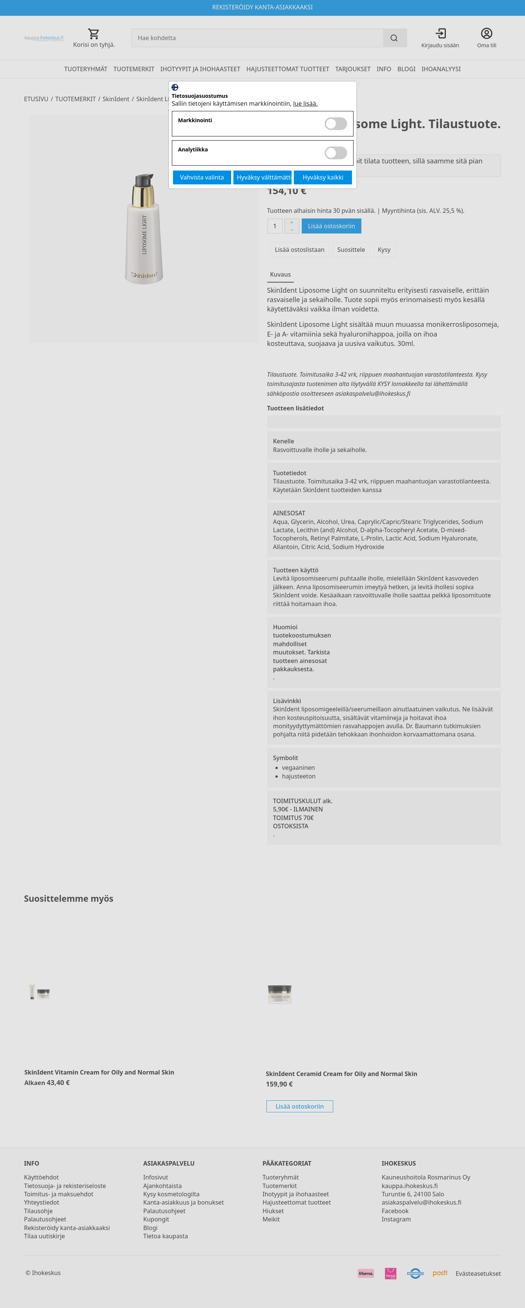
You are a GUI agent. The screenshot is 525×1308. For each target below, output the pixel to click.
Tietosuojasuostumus (200, 96)
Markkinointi (195, 120)
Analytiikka (193, 150)
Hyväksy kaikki (323, 177)
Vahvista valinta (202, 177)
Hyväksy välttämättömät (264, 177)
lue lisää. (305, 103)
